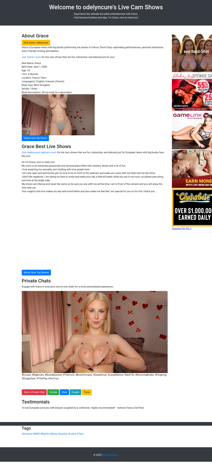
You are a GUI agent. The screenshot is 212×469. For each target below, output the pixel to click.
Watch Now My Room (35, 138)
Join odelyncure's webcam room (39, 152)
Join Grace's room (31, 57)
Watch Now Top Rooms (36, 272)
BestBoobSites (110, 454)
